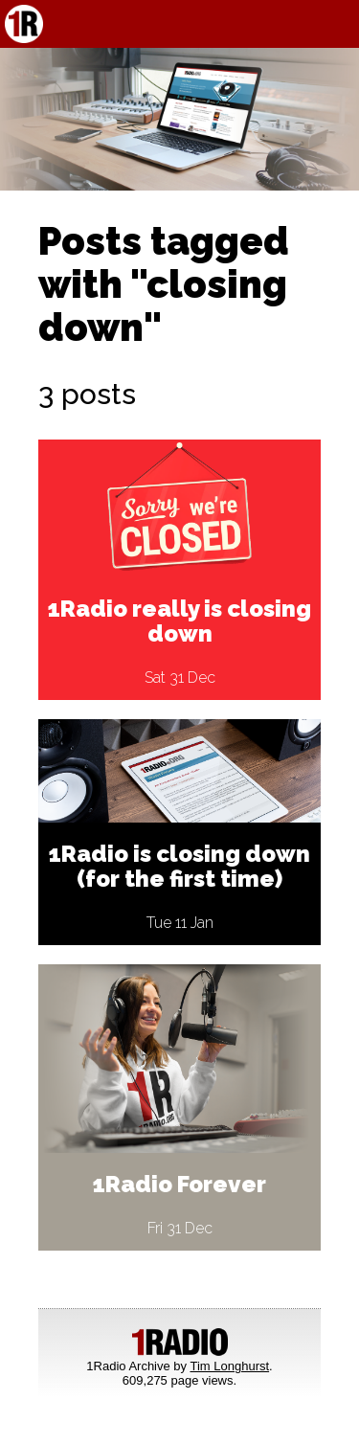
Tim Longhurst (229, 1366)
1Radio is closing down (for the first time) (179, 866)
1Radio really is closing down (179, 621)
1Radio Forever (179, 1184)
